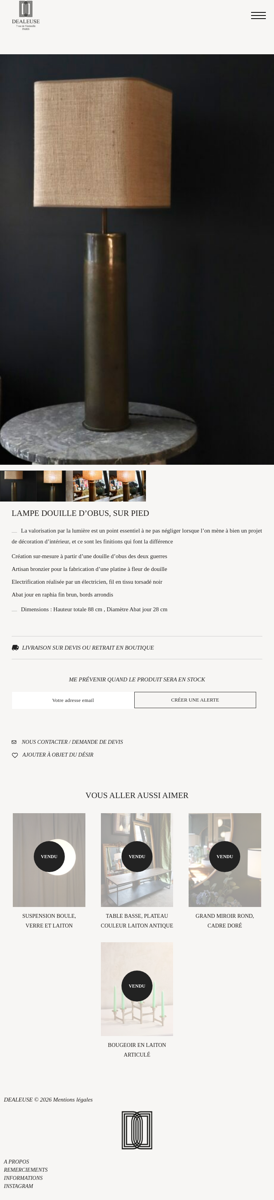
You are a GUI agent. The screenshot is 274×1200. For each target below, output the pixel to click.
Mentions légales (73, 1100)
